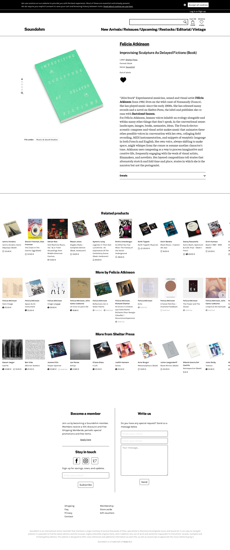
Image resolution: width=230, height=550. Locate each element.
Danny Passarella (190, 241)
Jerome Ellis (53, 362)
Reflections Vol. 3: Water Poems (100, 305)
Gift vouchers (107, 513)
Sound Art (130, 67)
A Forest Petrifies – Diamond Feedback (168, 305)
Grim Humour (212, 241)
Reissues (131, 29)
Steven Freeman (32, 241)
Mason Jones (76, 241)
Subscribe (86, 484)
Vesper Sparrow (54, 365)
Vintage (199, 29)
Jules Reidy (211, 362)
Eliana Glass (98, 362)
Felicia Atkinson (134, 43)
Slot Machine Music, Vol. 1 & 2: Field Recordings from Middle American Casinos (56, 250)
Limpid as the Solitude (216, 307)
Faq (66, 509)
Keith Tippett (143, 241)
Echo (140, 304)
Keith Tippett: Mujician (148, 245)
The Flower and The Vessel (191, 305)
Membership (107, 505)
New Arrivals (111, 29)
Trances (209, 365)
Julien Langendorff (168, 362)
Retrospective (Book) (192, 368)
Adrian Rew (53, 241)
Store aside (106, 509)
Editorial (184, 29)
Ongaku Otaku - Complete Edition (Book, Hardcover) (78, 248)
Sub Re (5, 365)
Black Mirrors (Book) (169, 365)
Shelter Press (131, 59)
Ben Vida (29, 362)
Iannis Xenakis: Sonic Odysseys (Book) (11, 246)
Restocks (167, 29)
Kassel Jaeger (8, 362)
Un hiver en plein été (79, 307)
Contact (69, 516)
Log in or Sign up (198, 11)
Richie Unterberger (123, 241)
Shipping (69, 505)
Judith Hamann (122, 362)
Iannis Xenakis (9, 241)
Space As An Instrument (30, 305)
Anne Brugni (143, 362)
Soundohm (34, 29)
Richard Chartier (122, 303)
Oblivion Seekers (32, 365)
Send (144, 482)
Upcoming (148, 29)
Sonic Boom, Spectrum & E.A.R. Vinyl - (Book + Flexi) (193, 248)
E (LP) (95, 365)
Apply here (85, 439)
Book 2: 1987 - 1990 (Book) (214, 246)
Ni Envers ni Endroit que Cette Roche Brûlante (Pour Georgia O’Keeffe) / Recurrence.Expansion (125, 312)
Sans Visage (7, 304)
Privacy (68, 513)
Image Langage (54, 304)
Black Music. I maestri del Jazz (170, 246)
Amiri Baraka (166, 241)
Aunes (118, 365)
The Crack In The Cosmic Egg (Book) (33, 249)
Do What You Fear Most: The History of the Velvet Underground (124, 249)
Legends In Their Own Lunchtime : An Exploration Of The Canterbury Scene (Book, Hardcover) (102, 250)
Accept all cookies (198, 5)
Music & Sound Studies (47, 140)
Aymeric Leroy (99, 241)
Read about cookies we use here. (118, 6)
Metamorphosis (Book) (148, 365)
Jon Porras (74, 362)
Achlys (73, 365)
